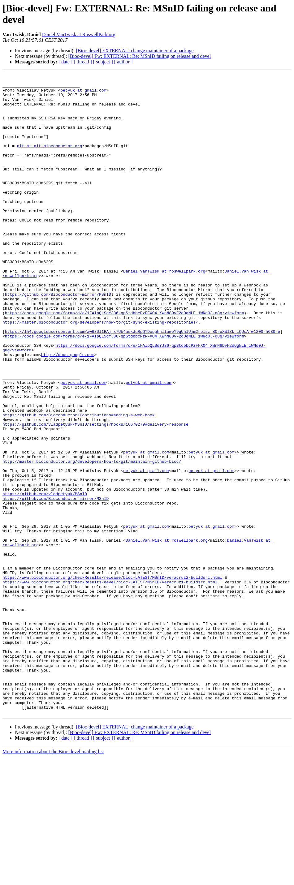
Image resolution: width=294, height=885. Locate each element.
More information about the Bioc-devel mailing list (53, 879)
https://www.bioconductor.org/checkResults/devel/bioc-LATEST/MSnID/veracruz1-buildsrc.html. (111, 684)
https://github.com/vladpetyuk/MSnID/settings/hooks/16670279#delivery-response (95, 494)
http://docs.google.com (67, 411)
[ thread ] (83, 61)
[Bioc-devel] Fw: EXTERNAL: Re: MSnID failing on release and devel (139, 56)
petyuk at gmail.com (83, 94)
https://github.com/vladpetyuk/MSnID (44, 578)
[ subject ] (103, 61)
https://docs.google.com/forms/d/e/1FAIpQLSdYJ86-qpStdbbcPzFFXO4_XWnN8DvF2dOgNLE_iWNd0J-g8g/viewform (124, 361)
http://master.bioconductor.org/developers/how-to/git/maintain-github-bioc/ (91, 539)
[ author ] (123, 61)
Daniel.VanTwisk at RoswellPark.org (78, 34)
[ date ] (65, 61)
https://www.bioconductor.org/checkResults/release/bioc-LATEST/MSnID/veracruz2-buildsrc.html (112, 678)
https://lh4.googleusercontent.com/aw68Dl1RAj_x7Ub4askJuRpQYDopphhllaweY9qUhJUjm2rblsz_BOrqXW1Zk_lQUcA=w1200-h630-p (142, 383)
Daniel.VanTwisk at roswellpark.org (164, 311)
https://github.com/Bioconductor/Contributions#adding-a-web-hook (78, 483)
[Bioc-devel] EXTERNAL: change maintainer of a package (134, 50)
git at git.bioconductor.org (49, 160)
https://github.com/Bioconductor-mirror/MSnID (58, 339)
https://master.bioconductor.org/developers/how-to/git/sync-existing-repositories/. (101, 372)
